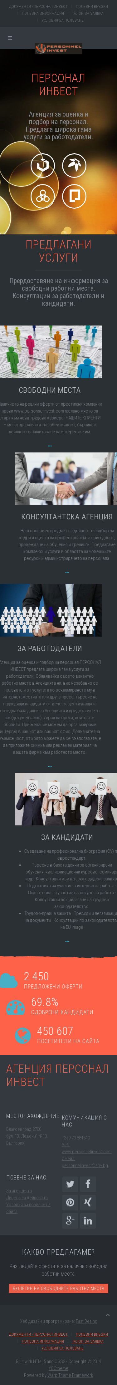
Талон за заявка (88, 13)
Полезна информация (43, 13)
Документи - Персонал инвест (38, 6)
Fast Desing (86, 1321)
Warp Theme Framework (70, 1375)
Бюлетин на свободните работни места (59, 1304)
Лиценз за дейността (27, 1212)
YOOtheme (58, 1368)
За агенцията (19, 1205)
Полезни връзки (92, 6)
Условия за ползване (62, 20)
